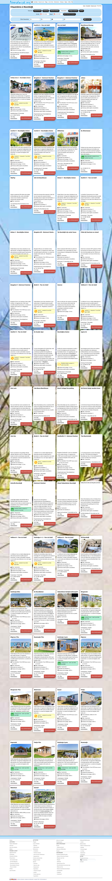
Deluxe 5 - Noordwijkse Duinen (66, 178)
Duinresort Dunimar (40, 483)
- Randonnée (36, 867)
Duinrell (36, 788)
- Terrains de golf (37, 870)
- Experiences (36, 856)
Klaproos (83, 637)
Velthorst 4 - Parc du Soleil (18, 537)
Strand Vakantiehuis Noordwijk (66, 483)
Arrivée (38, 14)
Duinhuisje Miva (15, 592)
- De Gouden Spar (14, 859)
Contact (82, 861)
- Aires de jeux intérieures (38, 854)
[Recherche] (72, 2)
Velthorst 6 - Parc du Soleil (65, 537)
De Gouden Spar (39, 332)
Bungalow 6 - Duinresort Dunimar (67, 78)
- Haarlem (58, 872)
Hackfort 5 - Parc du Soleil (89, 178)
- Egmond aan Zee (60, 863)
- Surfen (35, 872)
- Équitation (35, 868)
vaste (72, 355)
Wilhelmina (60, 131)
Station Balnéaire (13, 843)
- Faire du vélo (36, 865)
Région (66, 2)
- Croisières (35, 851)
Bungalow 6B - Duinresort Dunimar (44, 232)
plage (75, 355)
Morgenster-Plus (15, 690)
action (51, 809)
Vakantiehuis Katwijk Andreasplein (67, 592)
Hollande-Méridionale (85, 840)
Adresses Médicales (61, 849)
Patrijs (83, 690)
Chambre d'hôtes (54, 10)
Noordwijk (35, 2)
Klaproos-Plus (14, 637)
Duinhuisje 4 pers (62, 637)
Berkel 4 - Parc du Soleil (41, 436)
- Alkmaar (58, 861)
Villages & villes (36, 860)
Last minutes (13, 870)
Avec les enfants (13, 847)
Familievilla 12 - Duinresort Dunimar (67, 436)
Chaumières (63, 10)
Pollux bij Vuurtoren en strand (90, 232)
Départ (51, 14)
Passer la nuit (41, 2)
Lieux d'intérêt (36, 843)
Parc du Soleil (61, 25)
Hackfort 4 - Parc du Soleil (18, 332)
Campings (45, 10)
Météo (69, 2)
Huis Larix (13, 388)
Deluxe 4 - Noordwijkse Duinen (19, 232)
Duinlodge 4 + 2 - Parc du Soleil (43, 537)
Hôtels (81, 10)
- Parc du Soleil (13, 867)
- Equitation (35, 876)
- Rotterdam (82, 852)
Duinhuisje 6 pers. (62, 742)
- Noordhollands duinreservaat (63, 865)
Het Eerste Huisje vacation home (90, 388)
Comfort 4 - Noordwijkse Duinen (43, 131)
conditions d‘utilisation (20, 879)
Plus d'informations (26, 57)
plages (64, 43)
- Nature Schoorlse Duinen (62, 856)
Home (11, 840)
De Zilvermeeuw (85, 131)
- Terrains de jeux (37, 852)
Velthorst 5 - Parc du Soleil (89, 285)
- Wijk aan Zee (59, 867)
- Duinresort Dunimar (14, 863)
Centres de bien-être (37, 858)
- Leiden (82, 842)
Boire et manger (60, 840)
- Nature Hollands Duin (85, 845)
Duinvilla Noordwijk (16, 483)
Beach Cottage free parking (65, 388)
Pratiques (62, 2)
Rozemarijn (84, 742)
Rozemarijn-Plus (39, 637)
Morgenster (84, 592)
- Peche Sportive (36, 874)
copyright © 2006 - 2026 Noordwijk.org (40, 879)
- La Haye (82, 851)
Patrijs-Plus (37, 742)
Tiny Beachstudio (86, 436)
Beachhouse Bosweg (87, 25)
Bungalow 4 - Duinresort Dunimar (44, 78)
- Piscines (35, 863)
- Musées (35, 845)
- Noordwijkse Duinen (14, 865)
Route (57, 845)
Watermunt (37, 690)
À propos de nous (84, 858)
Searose (59, 285)
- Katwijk (82, 847)
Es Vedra (13, 25)
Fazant (59, 690)
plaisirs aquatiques (45, 811)
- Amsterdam (59, 870)
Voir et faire (50, 2)
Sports (34, 861)
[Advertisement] (52, 72)
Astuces (11, 845)
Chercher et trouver (69, 14)
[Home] (32, 2)
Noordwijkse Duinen (63, 332)
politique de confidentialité (29, 879)
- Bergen (58, 859)
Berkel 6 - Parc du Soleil (41, 285)
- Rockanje (82, 854)
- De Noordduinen (14, 861)
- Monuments (36, 847)
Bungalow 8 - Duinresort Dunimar (20, 285)
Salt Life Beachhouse (40, 178)
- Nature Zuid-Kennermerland (63, 868)
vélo (71, 41)
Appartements (37, 10)
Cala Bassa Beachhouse (41, 388)
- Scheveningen (83, 849)
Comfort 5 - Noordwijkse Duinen (20, 131)
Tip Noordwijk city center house (66, 232)
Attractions (35, 849)
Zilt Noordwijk (85, 537)
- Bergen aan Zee (60, 858)
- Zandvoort (59, 874)
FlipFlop (12, 178)
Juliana (83, 78)
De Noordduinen (39, 592)
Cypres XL (84, 332)
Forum (57, 851)
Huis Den (13, 436)
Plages (46, 2)
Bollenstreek (83, 843)
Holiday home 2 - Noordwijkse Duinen (20, 77)
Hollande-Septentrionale (62, 854)
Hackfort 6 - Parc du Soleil (42, 25)
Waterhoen (13, 788)
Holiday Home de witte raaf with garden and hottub (90, 482)
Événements (56, 2)
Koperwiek (13, 742)
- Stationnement (60, 847)
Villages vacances (73, 10)
